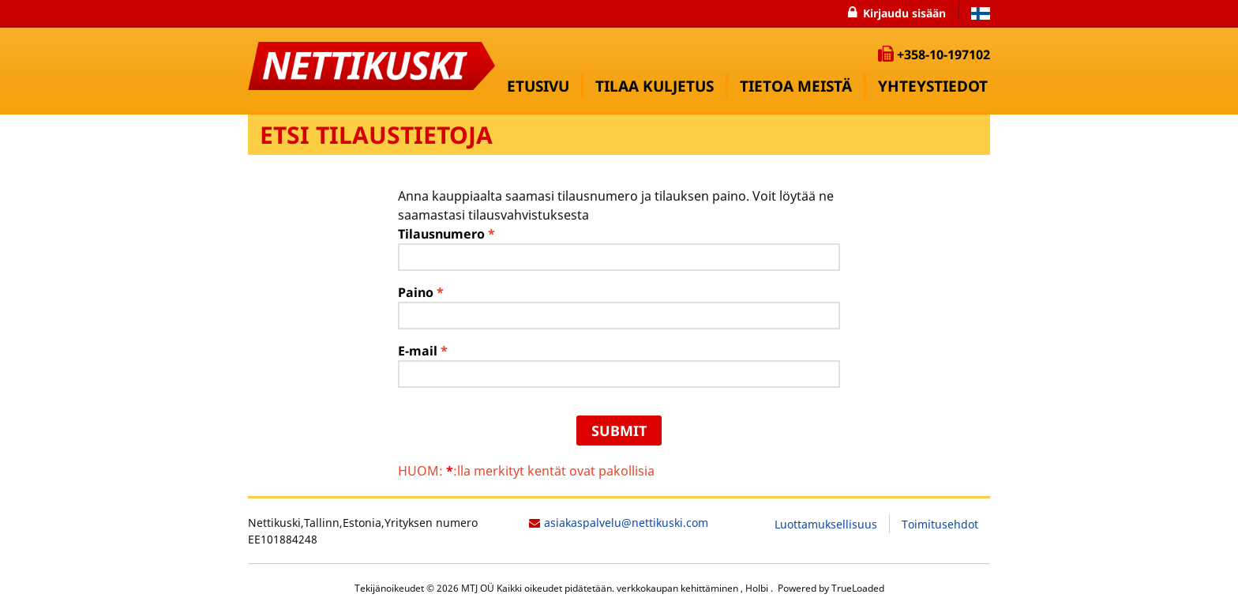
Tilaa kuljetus (654, 86)
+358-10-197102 (943, 54)
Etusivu (538, 86)
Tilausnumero (446, 234)
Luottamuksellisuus (826, 524)
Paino (421, 292)
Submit (619, 430)
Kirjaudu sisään (904, 13)
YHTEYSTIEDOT (933, 86)
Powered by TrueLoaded (829, 588)
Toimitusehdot (940, 524)
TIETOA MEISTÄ (796, 86)
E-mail (423, 350)
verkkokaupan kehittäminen (679, 588)
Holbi (758, 588)
